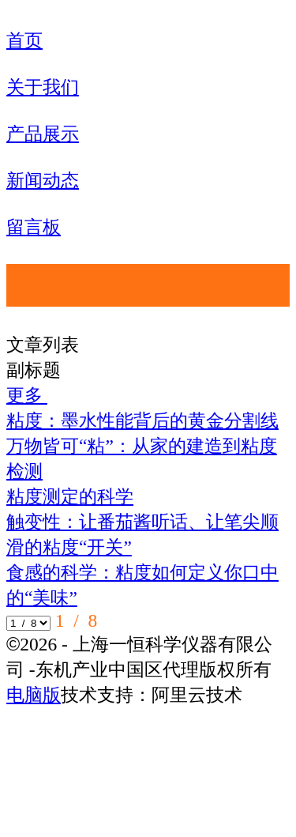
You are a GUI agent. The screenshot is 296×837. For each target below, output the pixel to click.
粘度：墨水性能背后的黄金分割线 (142, 420)
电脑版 (33, 694)
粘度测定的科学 (69, 496)
